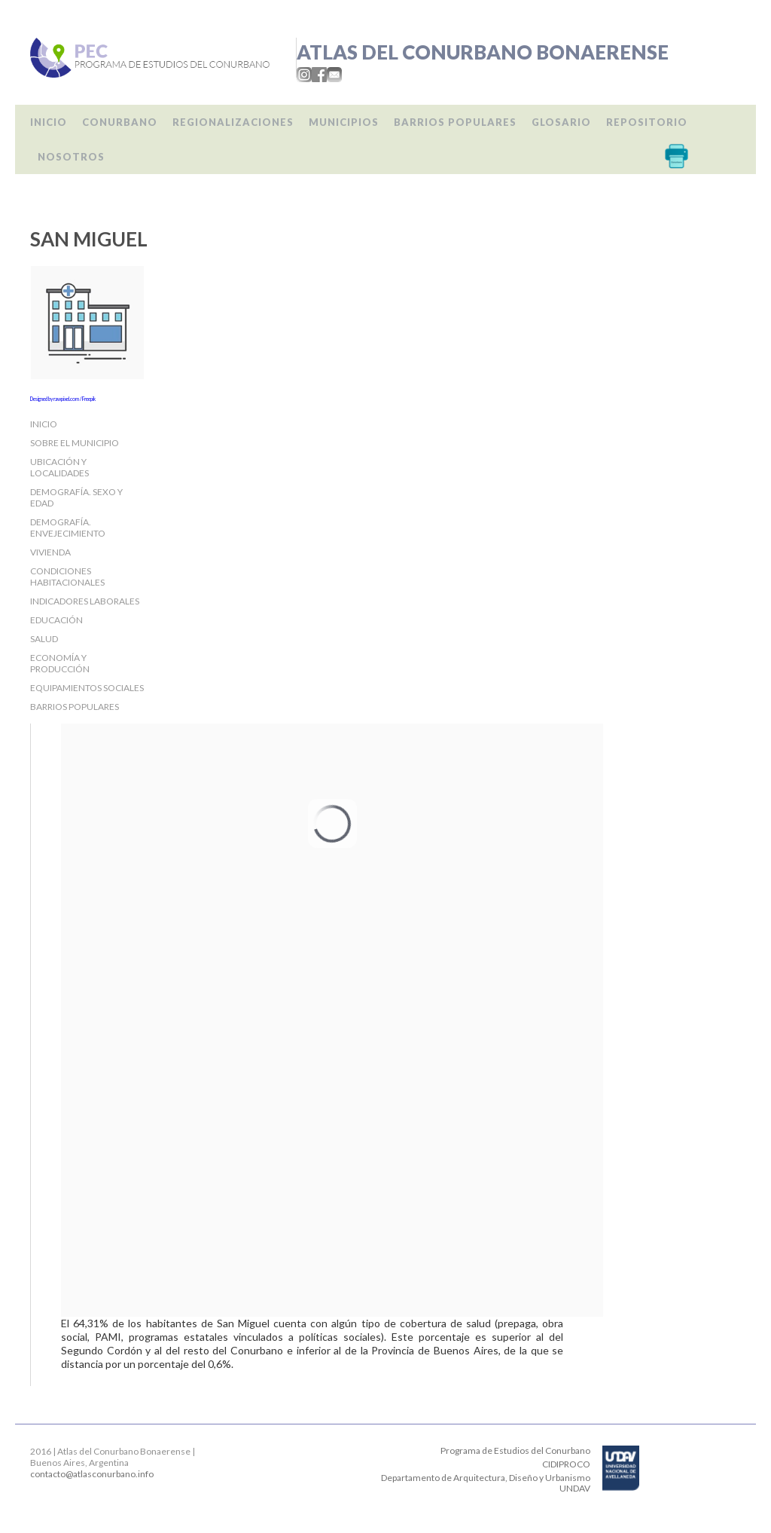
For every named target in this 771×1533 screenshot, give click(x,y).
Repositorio (646, 122)
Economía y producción (60, 663)
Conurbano (119, 122)
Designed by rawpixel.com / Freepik (63, 399)
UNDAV (574, 1488)
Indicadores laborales (84, 601)
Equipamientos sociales (87, 687)
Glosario (561, 122)
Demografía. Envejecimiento (67, 527)
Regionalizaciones (233, 122)
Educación (56, 620)
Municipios (344, 122)
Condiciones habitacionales (67, 576)
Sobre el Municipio (74, 442)
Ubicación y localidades (59, 467)
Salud (44, 638)
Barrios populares (455, 122)
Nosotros (71, 157)
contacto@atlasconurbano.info (92, 1473)
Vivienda (50, 552)
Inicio (48, 122)
